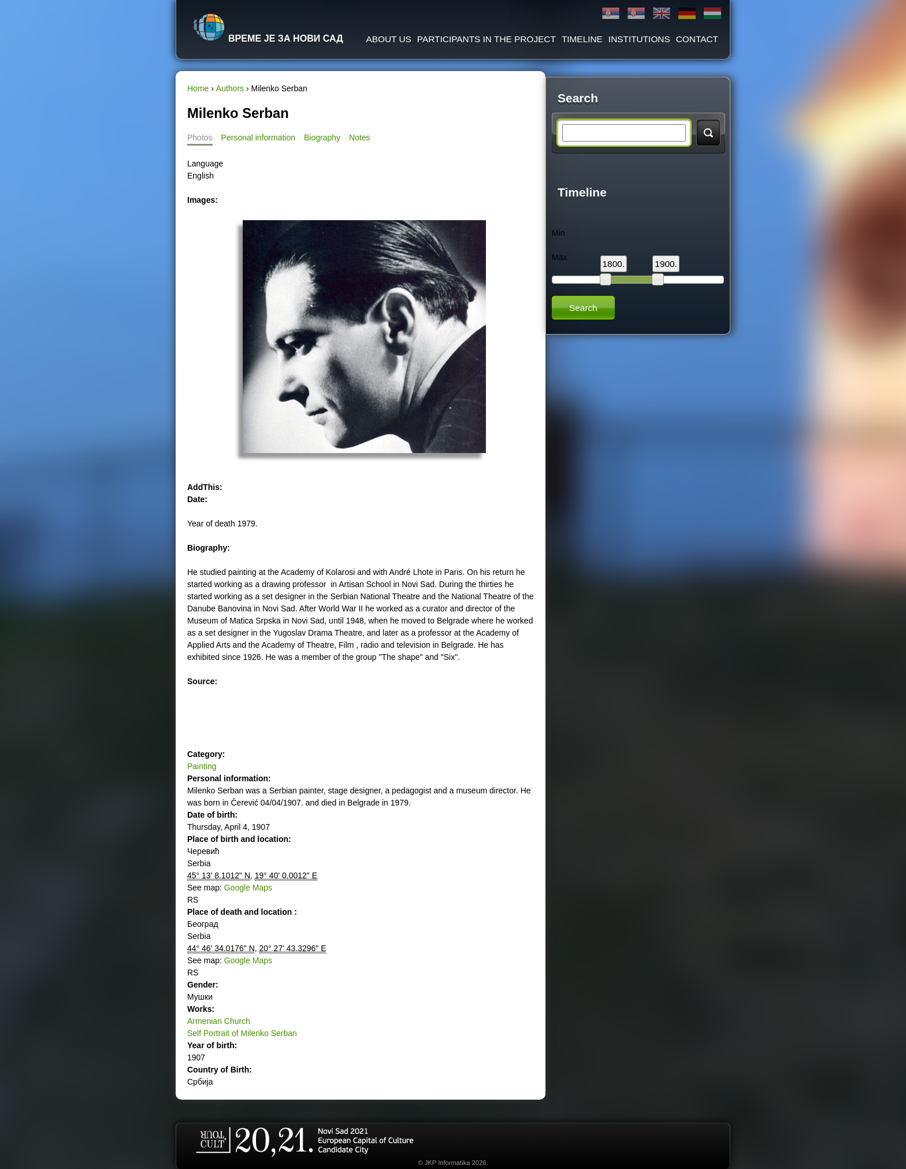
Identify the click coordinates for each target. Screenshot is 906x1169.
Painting (202, 766)
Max (559, 257)
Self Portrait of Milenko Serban (242, 1033)
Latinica (636, 14)
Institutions (639, 39)
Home (198, 88)
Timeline (582, 39)
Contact (697, 39)
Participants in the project (486, 39)
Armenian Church (218, 1021)
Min (558, 232)
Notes (359, 137)
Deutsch (687, 14)
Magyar (712, 14)
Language (205, 163)
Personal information (258, 137)
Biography (322, 137)
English (661, 14)
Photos (200, 137)
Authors (230, 88)
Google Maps (248, 887)
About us (388, 39)
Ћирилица (610, 14)
